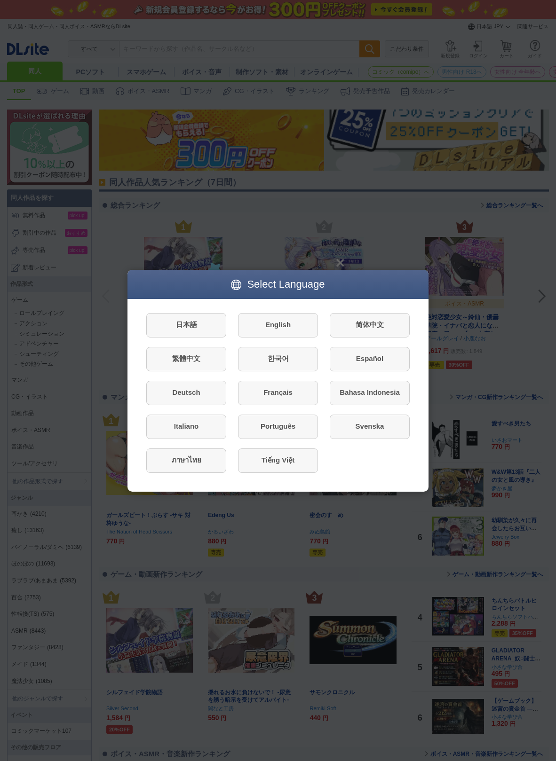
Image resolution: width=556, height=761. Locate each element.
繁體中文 (186, 358)
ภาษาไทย (186, 460)
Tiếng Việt (278, 460)
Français (278, 392)
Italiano (186, 426)
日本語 (186, 325)
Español (369, 358)
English (278, 325)
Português (278, 426)
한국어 (278, 358)
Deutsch (186, 392)
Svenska (370, 426)
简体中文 (370, 325)
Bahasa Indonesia (370, 392)
